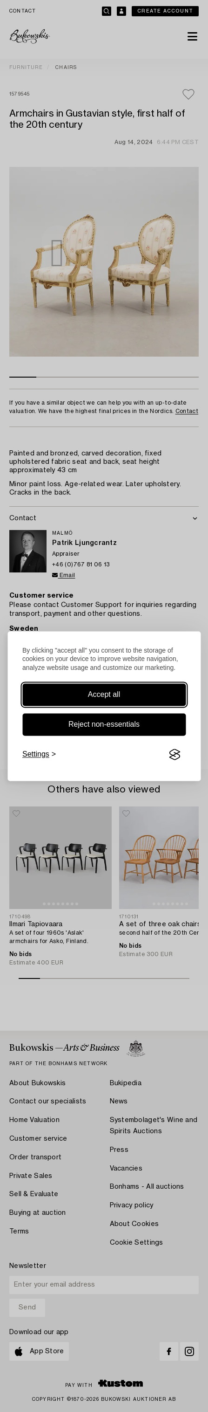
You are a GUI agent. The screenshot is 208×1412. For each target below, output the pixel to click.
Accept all (104, 695)
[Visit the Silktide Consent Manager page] (174, 755)
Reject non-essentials (104, 725)
